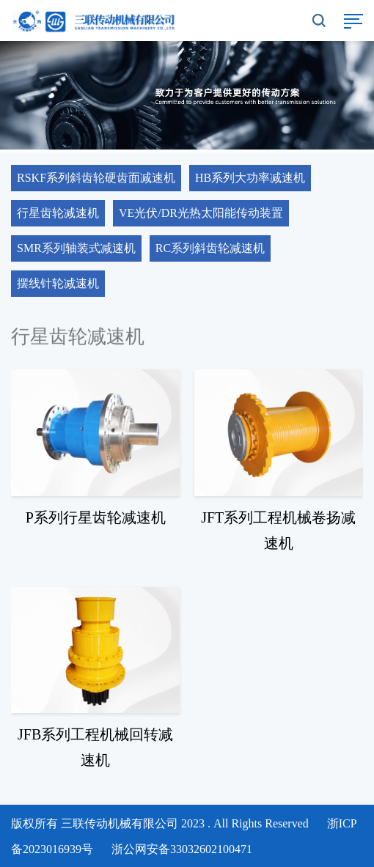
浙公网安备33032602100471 (181, 849)
